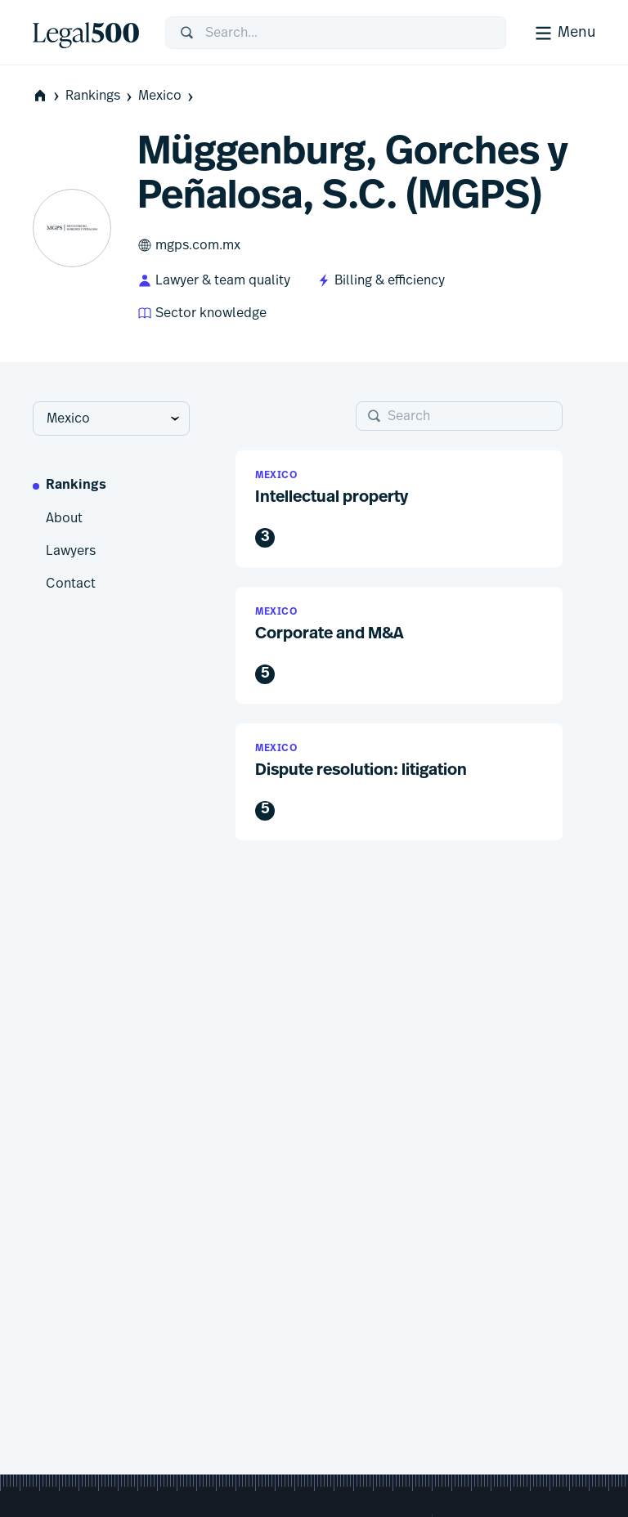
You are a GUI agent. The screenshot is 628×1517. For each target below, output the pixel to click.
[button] (399, 509)
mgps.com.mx (188, 245)
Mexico (167, 96)
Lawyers (71, 550)
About (64, 518)
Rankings (100, 96)
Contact (71, 583)
